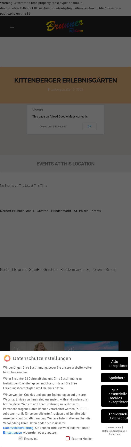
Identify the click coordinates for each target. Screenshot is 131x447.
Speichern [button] (116, 378)
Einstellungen (12, 432)
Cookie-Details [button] (114, 427)
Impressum (114, 434)
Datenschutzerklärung (18, 427)
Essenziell (28, 438)
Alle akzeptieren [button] (118, 363)
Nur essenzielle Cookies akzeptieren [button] (118, 396)
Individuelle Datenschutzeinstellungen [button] (118, 416)
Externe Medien (79, 438)
